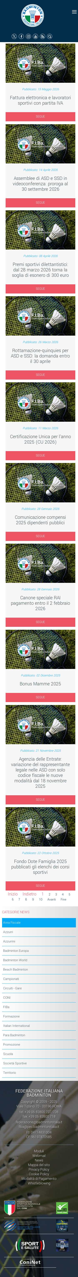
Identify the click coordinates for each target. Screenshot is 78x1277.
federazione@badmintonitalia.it (39, 1122)
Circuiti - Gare (12, 988)
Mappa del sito (39, 1165)
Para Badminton (14, 1035)
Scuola (8, 1054)
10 (40, 899)
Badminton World (15, 960)
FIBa (6, 1007)
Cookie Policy (39, 1174)
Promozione (11, 1044)
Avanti (51, 899)
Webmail (39, 1155)
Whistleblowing (39, 1183)
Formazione (11, 1016)
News (39, 1160)
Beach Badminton (15, 969)
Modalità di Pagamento (39, 1178)
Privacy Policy (39, 1169)
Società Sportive (15, 1063)
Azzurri (8, 932)
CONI (7, 997)
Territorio (9, 1072)
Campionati (11, 979)
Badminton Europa (16, 950)
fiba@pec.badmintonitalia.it (39, 1126)
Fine (63, 899)
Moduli (39, 1151)
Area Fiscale (12, 922)
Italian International (16, 1026)
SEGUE (40, 116)
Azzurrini (9, 941)
